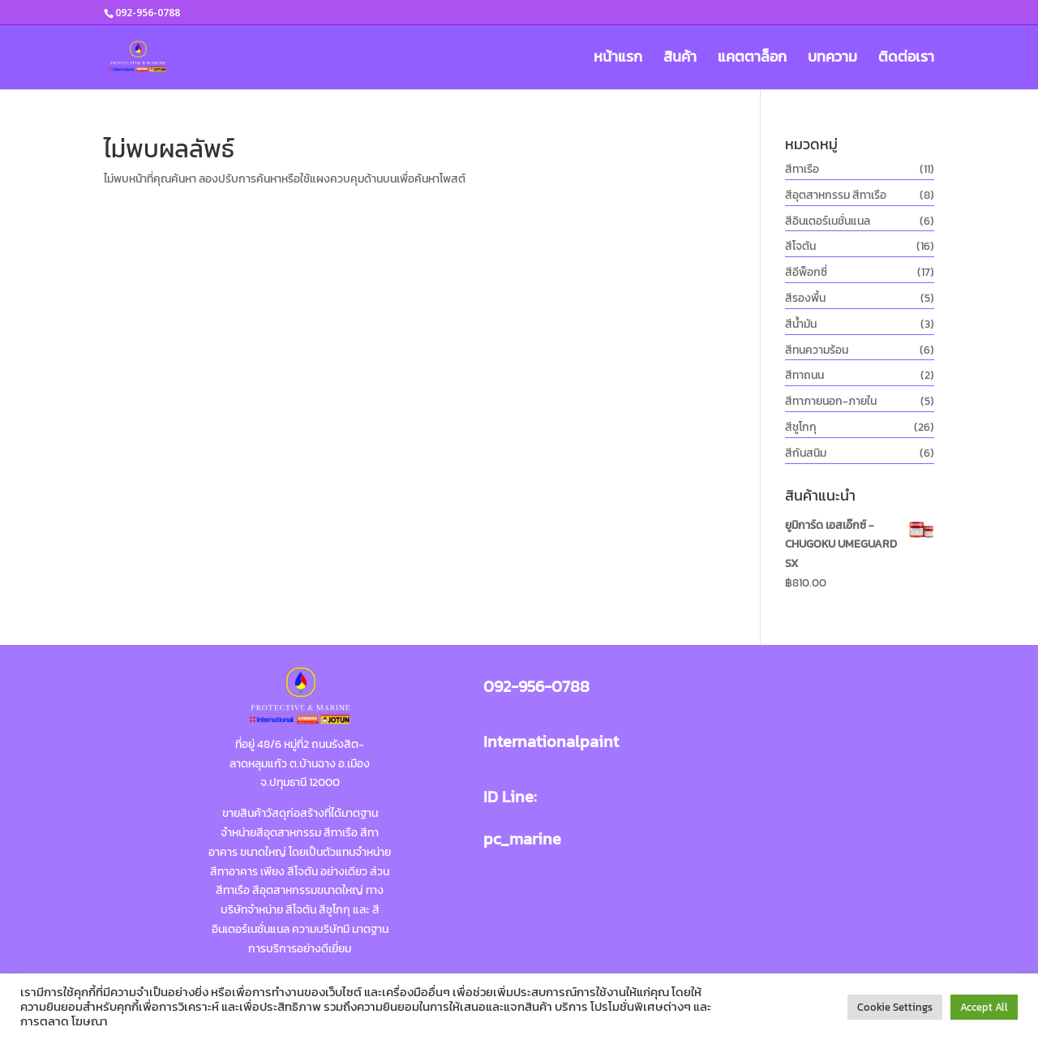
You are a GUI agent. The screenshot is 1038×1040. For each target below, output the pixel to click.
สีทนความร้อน (816, 350)
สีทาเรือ (802, 169)
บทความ (832, 59)
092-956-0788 (536, 686)
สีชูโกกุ (801, 427)
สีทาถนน (804, 375)
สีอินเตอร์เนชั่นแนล (827, 221)
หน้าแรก (618, 59)
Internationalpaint (551, 741)
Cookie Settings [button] (895, 1007)
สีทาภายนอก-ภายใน (831, 401)
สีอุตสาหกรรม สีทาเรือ (835, 195)
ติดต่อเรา (906, 59)
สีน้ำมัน (801, 324)
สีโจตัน (800, 246)
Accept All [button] (984, 1007)
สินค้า (680, 59)
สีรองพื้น (805, 298)
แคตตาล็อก (752, 59)
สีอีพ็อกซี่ (806, 272)
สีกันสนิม (805, 453)
